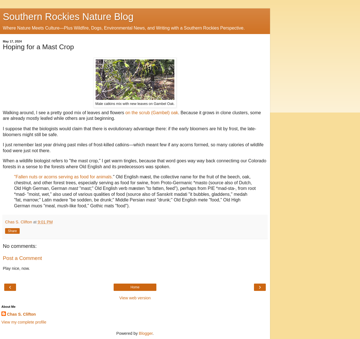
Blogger (146, 333)
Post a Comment (22, 258)
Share (12, 231)
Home (135, 287)
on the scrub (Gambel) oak (151, 112)
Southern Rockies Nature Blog (68, 16)
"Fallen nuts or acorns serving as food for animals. (63, 176)
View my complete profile (23, 322)
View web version (135, 298)
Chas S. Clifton (21, 314)
